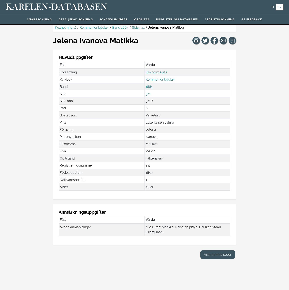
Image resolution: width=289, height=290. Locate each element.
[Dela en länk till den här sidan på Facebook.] (214, 40)
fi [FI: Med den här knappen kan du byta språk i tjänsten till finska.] (272, 7)
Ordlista (141, 19)
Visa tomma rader (217, 255)
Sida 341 (138, 27)
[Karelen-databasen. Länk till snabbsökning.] (56, 7)
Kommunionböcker (94, 27)
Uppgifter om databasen (177, 19)
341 (148, 94)
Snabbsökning (39, 19)
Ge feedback (251, 19)
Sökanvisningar (114, 19)
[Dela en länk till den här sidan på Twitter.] (205, 40)
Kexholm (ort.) (65, 27)
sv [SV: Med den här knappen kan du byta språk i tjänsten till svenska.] (279, 7)
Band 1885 (120, 27)
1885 (149, 87)
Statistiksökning (220, 19)
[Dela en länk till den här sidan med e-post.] (223, 40)
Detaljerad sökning (76, 19)
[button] (196, 40)
